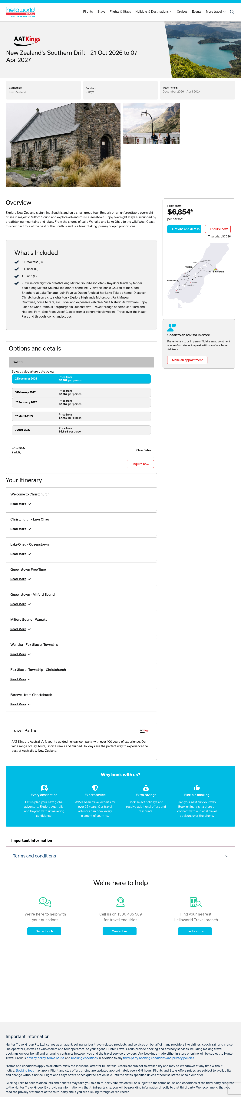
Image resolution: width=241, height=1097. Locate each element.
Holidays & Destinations (153, 11)
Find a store (195, 931)
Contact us (119, 931)
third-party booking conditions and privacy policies (158, 1058)
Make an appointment (187, 360)
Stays (101, 11)
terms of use (55, 1058)
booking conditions (84, 1058)
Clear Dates (143, 450)
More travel (216, 11)
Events (196, 11)
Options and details (186, 229)
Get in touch (44, 931)
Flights (88, 11)
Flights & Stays (120, 11)
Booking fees (25, 1070)
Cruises (182, 11)
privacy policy (36, 1058)
